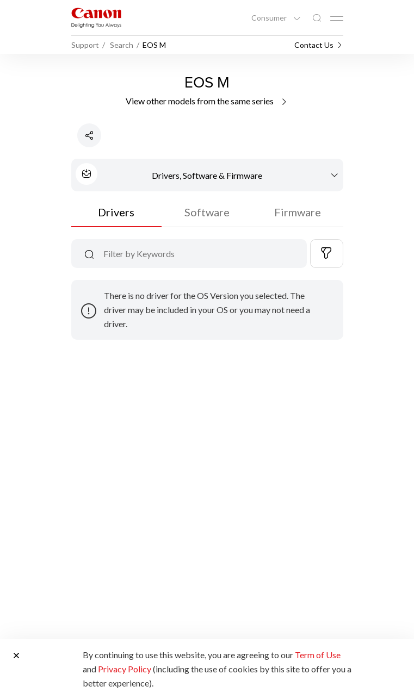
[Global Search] (316, 18)
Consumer (269, 18)
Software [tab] (207, 212)
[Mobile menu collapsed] (336, 18)
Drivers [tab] (116, 212)
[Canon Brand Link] (96, 18)
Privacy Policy (124, 669)
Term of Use (318, 655)
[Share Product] (89, 135)
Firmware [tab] (297, 212)
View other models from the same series (207, 101)
